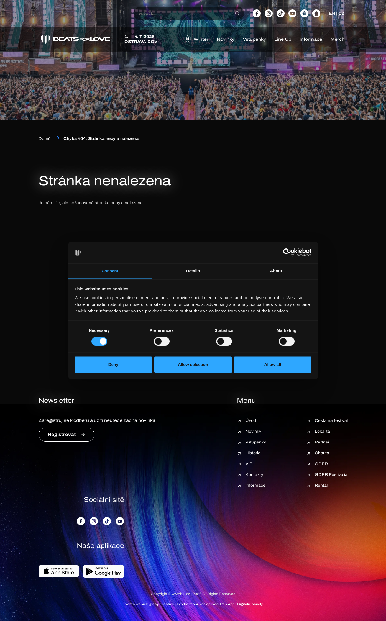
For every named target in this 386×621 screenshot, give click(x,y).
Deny (113, 364)
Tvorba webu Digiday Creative (148, 604)
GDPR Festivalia (331, 475)
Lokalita (322, 431)
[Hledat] (237, 13)
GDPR (321, 464)
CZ (341, 13)
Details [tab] (193, 270)
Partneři (322, 442)
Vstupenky (254, 39)
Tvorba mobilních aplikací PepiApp (206, 604)
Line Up (282, 39)
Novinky (225, 39)
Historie (253, 453)
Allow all (272, 364)
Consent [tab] (109, 270)
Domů (45, 139)
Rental (321, 485)
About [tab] (276, 270)
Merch (338, 39)
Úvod (251, 421)
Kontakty (254, 475)
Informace (311, 39)
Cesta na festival (331, 421)
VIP (249, 464)
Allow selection (193, 364)
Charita (322, 453)
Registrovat (62, 434)
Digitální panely (250, 604)
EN (332, 13)
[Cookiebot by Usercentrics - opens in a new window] (287, 252)
